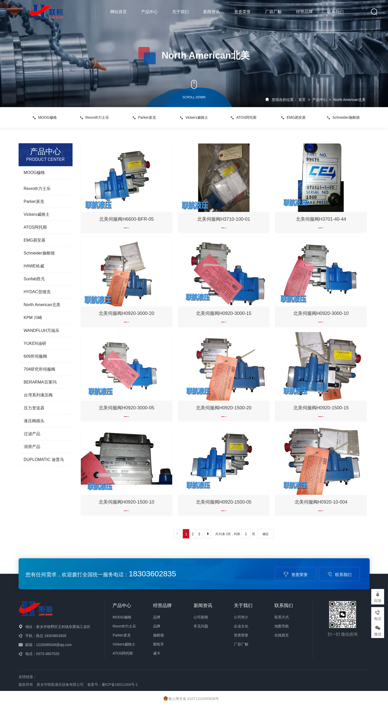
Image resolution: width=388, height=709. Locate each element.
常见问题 (201, 626)
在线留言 (281, 635)
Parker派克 (144, 117)
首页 (302, 100)
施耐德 (158, 635)
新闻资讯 (211, 12)
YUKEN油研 (35, 343)
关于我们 (180, 12)
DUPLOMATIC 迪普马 (44, 459)
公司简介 (241, 617)
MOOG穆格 (45, 117)
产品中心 (149, 12)
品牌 (156, 617)
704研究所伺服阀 (40, 369)
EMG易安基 (293, 117)
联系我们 (335, 12)
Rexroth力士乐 (94, 117)
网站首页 (118, 12)
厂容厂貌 (273, 12)
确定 (266, 534)
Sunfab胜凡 (34, 279)
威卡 (156, 653)
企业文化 (241, 626)
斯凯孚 (158, 644)
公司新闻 (201, 617)
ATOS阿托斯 (244, 117)
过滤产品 (32, 434)
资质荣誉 (242, 12)
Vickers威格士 (194, 117)
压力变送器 (34, 408)
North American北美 (350, 100)
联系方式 (281, 617)
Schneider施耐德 (343, 117)
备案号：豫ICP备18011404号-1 (112, 684)
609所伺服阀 (35, 356)
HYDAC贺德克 (37, 292)
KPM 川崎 (33, 317)
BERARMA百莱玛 (40, 382)
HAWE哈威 (34, 266)
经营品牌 (304, 12)
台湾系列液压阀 (38, 395)
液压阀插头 (34, 421)
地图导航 (281, 626)
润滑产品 (32, 446)
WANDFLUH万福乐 (41, 330)
